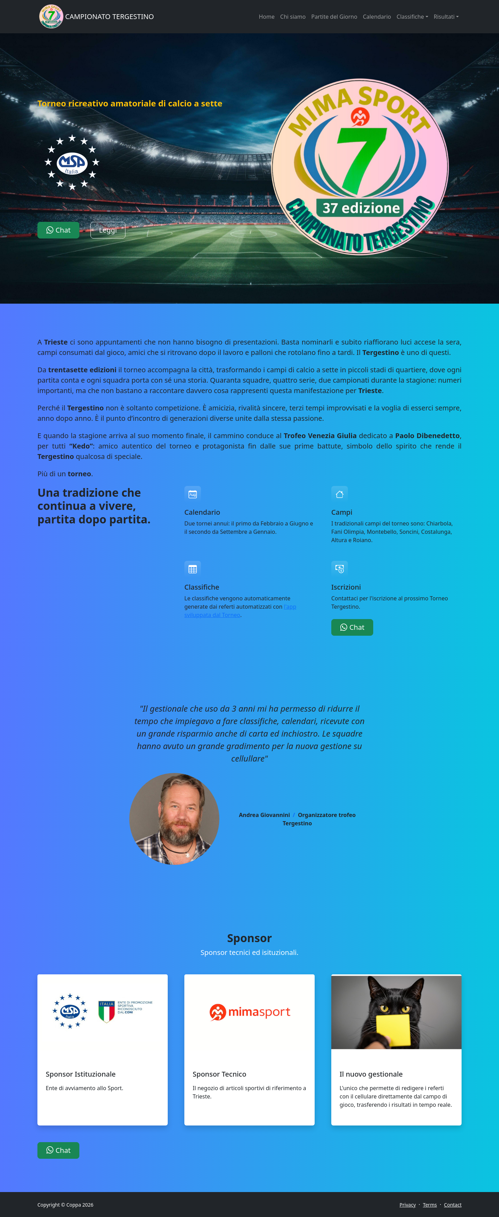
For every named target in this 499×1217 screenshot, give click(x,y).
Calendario (377, 16)
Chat (58, 230)
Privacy (408, 1204)
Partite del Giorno (334, 16)
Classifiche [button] (410, 16)
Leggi (108, 230)
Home (267, 16)
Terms (430, 1204)
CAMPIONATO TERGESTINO (109, 16)
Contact (453, 1204)
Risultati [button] (444, 16)
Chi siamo (293, 16)
